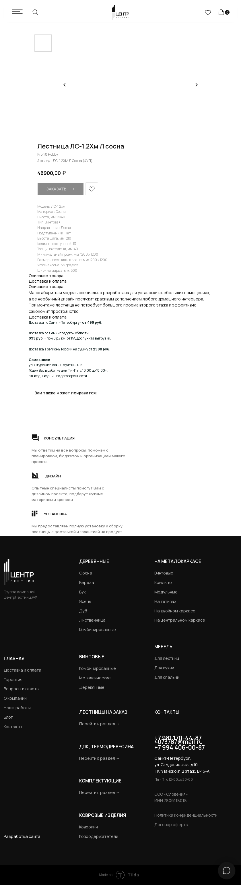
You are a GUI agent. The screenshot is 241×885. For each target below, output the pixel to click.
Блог (8, 717)
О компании (15, 698)
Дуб (83, 611)
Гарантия (13, 679)
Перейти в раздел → (99, 723)
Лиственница (92, 620)
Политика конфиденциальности (185, 815)
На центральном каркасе (179, 620)
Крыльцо (163, 582)
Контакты (13, 726)
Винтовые (163, 573)
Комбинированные (97, 629)
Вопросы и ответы (21, 688)
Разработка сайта (22, 836)
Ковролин (88, 827)
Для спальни (166, 677)
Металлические (95, 677)
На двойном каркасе (174, 611)
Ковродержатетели (98, 836)
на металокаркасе (177, 561)
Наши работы (17, 707)
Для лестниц (166, 658)
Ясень (85, 601)
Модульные (166, 592)
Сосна (85, 573)
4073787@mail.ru (178, 742)
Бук (82, 592)
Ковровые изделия (102, 815)
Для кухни (164, 667)
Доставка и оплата (22, 670)
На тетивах (165, 601)
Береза (86, 582)
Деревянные (94, 561)
